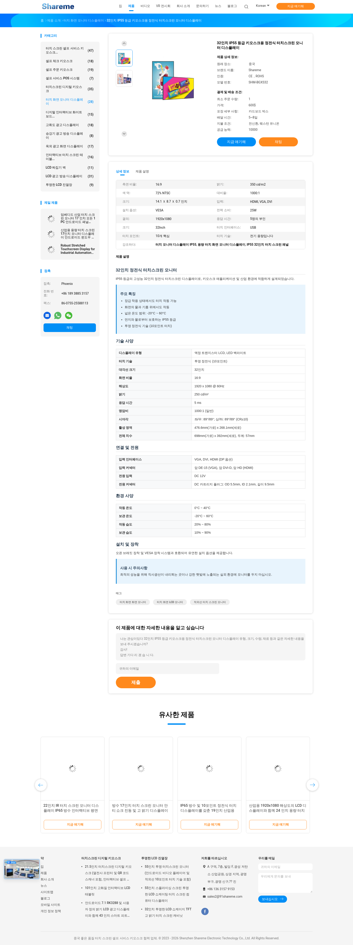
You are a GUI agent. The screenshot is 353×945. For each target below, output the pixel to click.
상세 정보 (122, 171)
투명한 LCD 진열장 (70, 185)
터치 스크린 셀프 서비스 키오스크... (70, 50)
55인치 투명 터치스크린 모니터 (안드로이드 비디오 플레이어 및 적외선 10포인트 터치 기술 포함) (168, 873)
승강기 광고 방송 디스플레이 (70, 135)
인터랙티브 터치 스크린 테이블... (70, 157)
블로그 (45, 898)
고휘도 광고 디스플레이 (70, 125)
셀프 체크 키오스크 (70, 61)
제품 (44, 873)
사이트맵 (47, 892)
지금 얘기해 (295, 6)
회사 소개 (47, 879)
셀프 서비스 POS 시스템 (70, 78)
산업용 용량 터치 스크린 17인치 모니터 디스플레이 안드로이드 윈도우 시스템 (78, 233)
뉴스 (44, 885)
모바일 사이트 (50, 904)
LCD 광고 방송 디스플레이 (70, 176)
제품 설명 (142, 171)
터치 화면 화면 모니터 (133, 602)
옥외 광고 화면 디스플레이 (70, 146)
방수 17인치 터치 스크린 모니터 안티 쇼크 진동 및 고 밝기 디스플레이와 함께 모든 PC (140, 810)
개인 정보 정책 (51, 911)
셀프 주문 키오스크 (70, 70)
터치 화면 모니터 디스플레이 (70, 101)
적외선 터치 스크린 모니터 (210, 602)
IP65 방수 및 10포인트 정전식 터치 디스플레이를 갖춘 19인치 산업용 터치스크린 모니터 (208, 810)
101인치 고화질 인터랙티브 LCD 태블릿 (107, 891)
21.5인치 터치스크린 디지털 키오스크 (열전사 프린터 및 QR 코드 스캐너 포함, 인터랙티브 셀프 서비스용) (108, 873)
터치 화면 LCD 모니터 (170, 602)
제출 (135, 682)
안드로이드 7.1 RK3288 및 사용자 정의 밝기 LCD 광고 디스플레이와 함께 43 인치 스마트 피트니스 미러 (108, 910)
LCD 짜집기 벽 (70, 167)
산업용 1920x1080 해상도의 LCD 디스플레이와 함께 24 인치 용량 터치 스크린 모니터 (278, 810)
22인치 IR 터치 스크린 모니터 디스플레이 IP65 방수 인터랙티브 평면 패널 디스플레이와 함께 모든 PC (71, 810)
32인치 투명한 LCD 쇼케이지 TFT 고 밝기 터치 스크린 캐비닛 (168, 912)
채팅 (69, 327)
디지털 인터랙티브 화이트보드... (70, 114)
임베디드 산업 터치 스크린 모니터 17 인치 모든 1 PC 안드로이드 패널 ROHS (78, 218)
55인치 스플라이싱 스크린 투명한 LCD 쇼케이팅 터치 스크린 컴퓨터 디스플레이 (167, 894)
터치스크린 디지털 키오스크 (70, 89)
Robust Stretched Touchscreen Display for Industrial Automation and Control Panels (78, 249)
